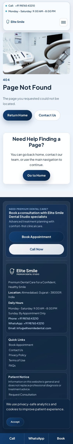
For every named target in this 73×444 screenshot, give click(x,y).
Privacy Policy (17, 355)
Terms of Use (17, 360)
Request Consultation (22, 394)
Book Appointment (36, 237)
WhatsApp (36, 438)
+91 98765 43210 (25, 5)
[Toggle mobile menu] (63, 22)
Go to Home (36, 175)
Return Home (17, 115)
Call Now (36, 249)
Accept (15, 421)
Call (12, 438)
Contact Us (47, 115)
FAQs (12, 365)
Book (61, 438)
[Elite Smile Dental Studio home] (30, 22)
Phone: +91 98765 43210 (23, 318)
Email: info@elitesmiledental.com (29, 328)
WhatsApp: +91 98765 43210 (26, 323)
